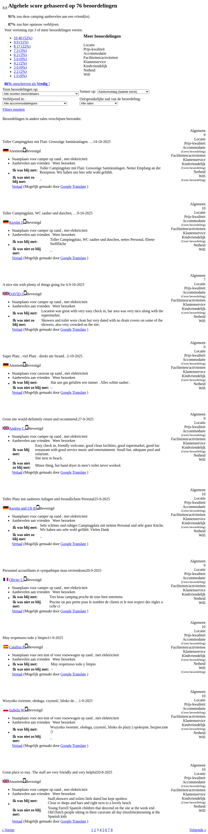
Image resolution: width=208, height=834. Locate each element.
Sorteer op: (88, 91)
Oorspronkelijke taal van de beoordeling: (110, 99)
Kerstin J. (16, 222)
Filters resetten (14, 109)
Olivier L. (16, 580)
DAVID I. (16, 294)
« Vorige (8, 830)
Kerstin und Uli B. (23, 508)
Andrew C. (17, 428)
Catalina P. (17, 647)
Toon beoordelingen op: (20, 89)
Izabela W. (17, 710)
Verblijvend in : (14, 99)
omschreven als (27, 84)
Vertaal (17, 186)
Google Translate (73, 186)
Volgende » (197, 830)
